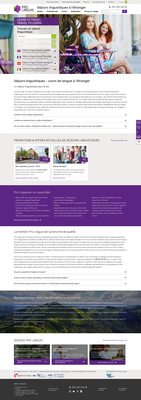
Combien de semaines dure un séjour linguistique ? (33, 120)
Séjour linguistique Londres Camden (26, 178)
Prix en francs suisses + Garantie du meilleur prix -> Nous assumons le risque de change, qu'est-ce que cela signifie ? (58, 126)
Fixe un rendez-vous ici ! (106, 362)
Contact (111, 2)
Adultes (40, 11)
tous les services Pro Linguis (113, 340)
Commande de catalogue (71, 2)
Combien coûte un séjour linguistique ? (29, 115)
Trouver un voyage (91, 11)
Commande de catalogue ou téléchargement (64, 361)
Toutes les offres (53, 2)
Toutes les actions (117, 140)
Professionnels (52, 11)
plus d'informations (59, 178)
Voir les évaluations (22, 326)
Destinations (75, 11)
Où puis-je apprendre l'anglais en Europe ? (30, 272)
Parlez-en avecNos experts (54, 389)
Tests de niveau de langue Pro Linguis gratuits (29, 361)
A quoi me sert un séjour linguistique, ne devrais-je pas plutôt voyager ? (41, 278)
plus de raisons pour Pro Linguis (26, 220)
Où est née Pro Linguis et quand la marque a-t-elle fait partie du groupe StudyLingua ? (47, 283)
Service (86, 2)
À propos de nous (98, 2)
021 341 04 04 (119, 7)
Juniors (64, 11)
